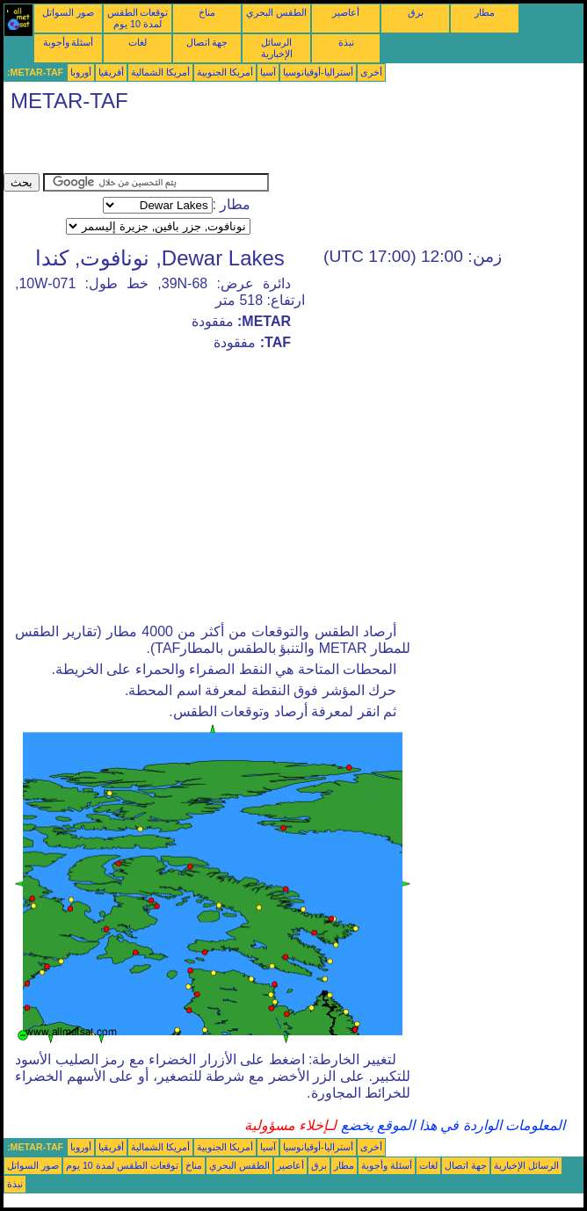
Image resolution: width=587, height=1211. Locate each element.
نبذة (346, 42)
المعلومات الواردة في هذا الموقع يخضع (451, 1125)
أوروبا (80, 72)
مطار (485, 12)
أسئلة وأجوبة (68, 42)
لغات (137, 42)
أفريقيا (111, 72)
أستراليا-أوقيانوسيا (318, 72)
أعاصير (345, 12)
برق (416, 12)
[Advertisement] (209, 146)
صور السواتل (68, 12)
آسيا (268, 72)
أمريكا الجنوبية (225, 72)
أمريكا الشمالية (160, 72)
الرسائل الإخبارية (277, 48)
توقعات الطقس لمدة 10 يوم (138, 18)
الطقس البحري (276, 12)
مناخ (207, 12)
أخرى (371, 72)
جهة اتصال (207, 42)
